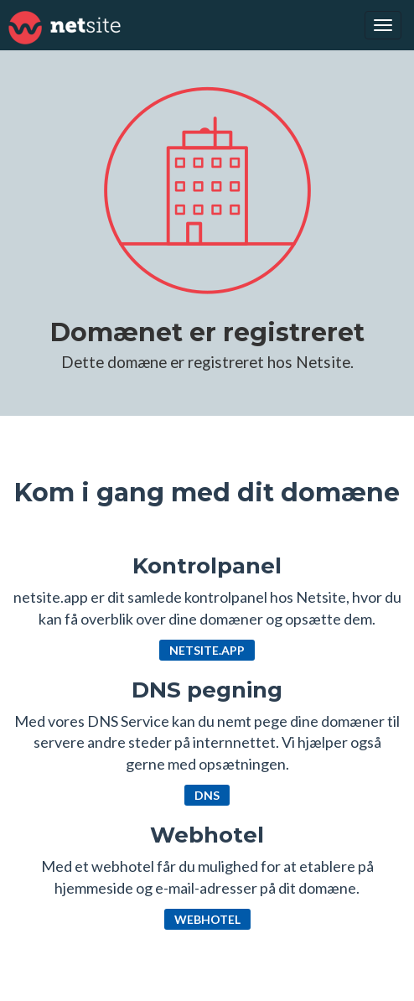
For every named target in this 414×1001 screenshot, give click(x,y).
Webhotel (207, 919)
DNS (207, 795)
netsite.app (207, 650)
